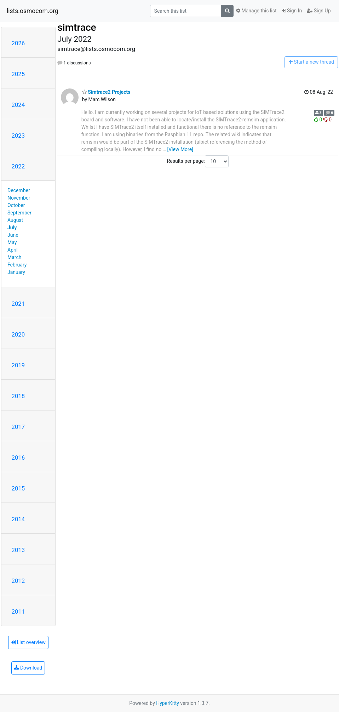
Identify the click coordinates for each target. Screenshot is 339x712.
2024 (18, 104)
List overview (28, 642)
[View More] (180, 149)
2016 (18, 457)
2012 (18, 580)
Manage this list (256, 10)
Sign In (292, 10)
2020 (18, 334)
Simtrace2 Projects (106, 92)
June (12, 235)
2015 (18, 488)
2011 (18, 611)
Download (28, 668)
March (14, 257)
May (12, 242)
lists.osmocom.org (32, 11)
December (18, 190)
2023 (18, 135)
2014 (18, 519)
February (17, 265)
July (12, 227)
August (15, 220)
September (19, 213)
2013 (18, 549)
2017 (18, 426)
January (16, 272)
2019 (18, 365)
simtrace (76, 27)
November (18, 198)
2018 (18, 396)
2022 (18, 166)
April (12, 250)
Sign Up (319, 10)
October (16, 205)
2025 (18, 73)
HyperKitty (167, 703)
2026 (18, 43)
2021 (18, 303)
